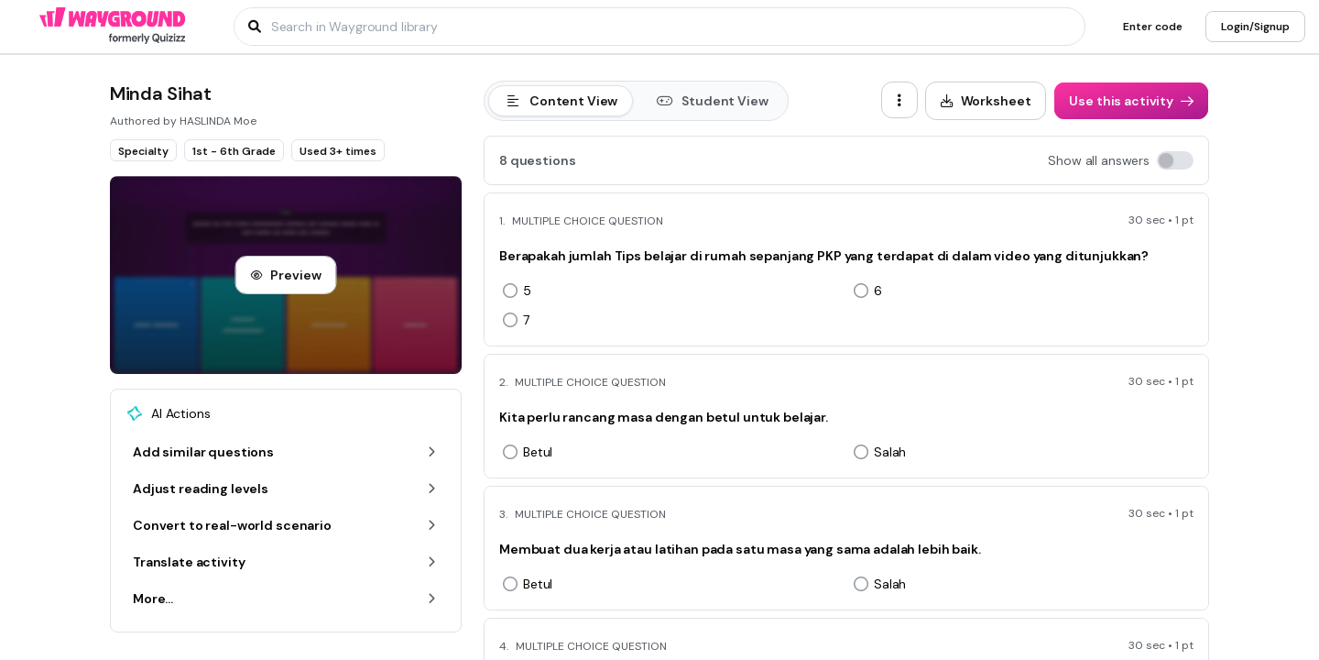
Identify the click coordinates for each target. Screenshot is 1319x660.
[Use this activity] (1131, 101)
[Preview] (285, 275)
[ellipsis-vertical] (899, 100)
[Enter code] (1152, 26)
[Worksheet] (986, 101)
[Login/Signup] (1255, 26)
